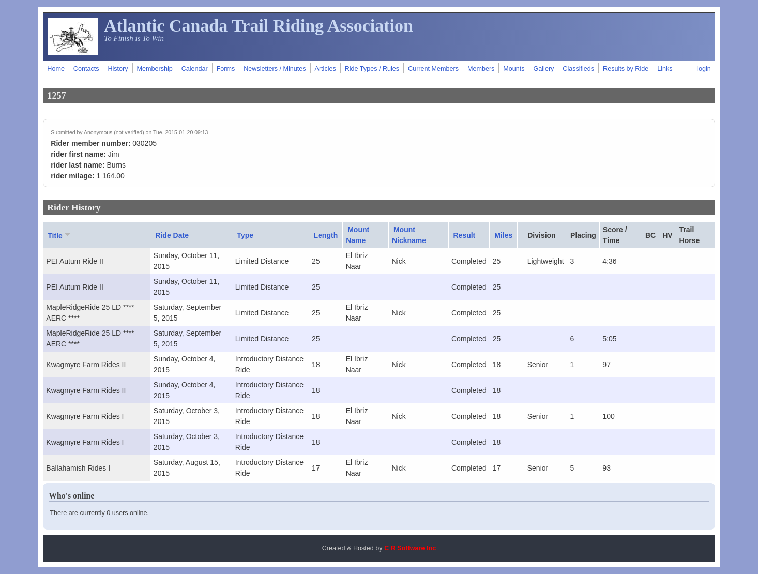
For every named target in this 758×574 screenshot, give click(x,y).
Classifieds (578, 68)
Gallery (544, 68)
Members (480, 68)
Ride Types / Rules (372, 68)
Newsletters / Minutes (275, 68)
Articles (325, 68)
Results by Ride (625, 68)
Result (464, 235)
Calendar (194, 68)
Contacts (86, 68)
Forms (226, 68)
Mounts (513, 68)
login (704, 68)
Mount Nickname (409, 235)
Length (326, 235)
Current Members (433, 68)
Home (56, 68)
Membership (154, 68)
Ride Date (172, 235)
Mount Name (357, 235)
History (118, 68)
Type (245, 235)
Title (60, 235)
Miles (503, 235)
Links (664, 68)
